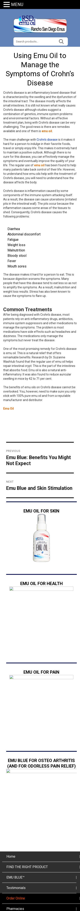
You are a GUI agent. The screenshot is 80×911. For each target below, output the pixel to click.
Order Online (15, 861)
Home (10, 819)
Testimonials (16, 850)
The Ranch (14, 882)
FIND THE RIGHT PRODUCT (27, 829)
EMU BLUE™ (15, 840)
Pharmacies (15, 871)
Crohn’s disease (47, 139)
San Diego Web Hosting (40, 908)
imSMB (66, 908)
